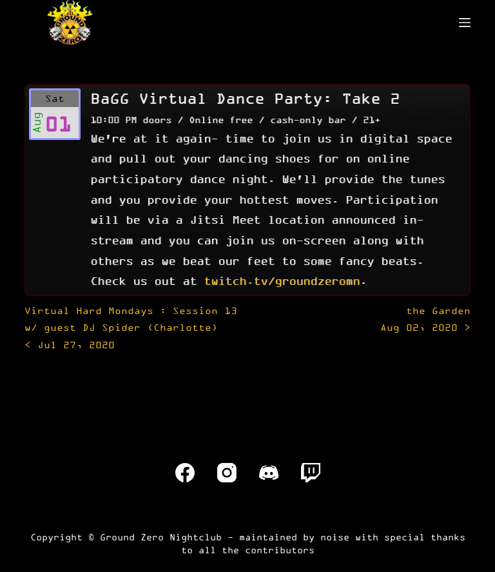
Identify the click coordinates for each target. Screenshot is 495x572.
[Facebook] (185, 472)
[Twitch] (310, 472)
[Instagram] (227, 472)
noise (334, 536)
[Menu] (465, 22)
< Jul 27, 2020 (130, 327)
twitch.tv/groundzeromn (282, 280)
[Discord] (268, 472)
